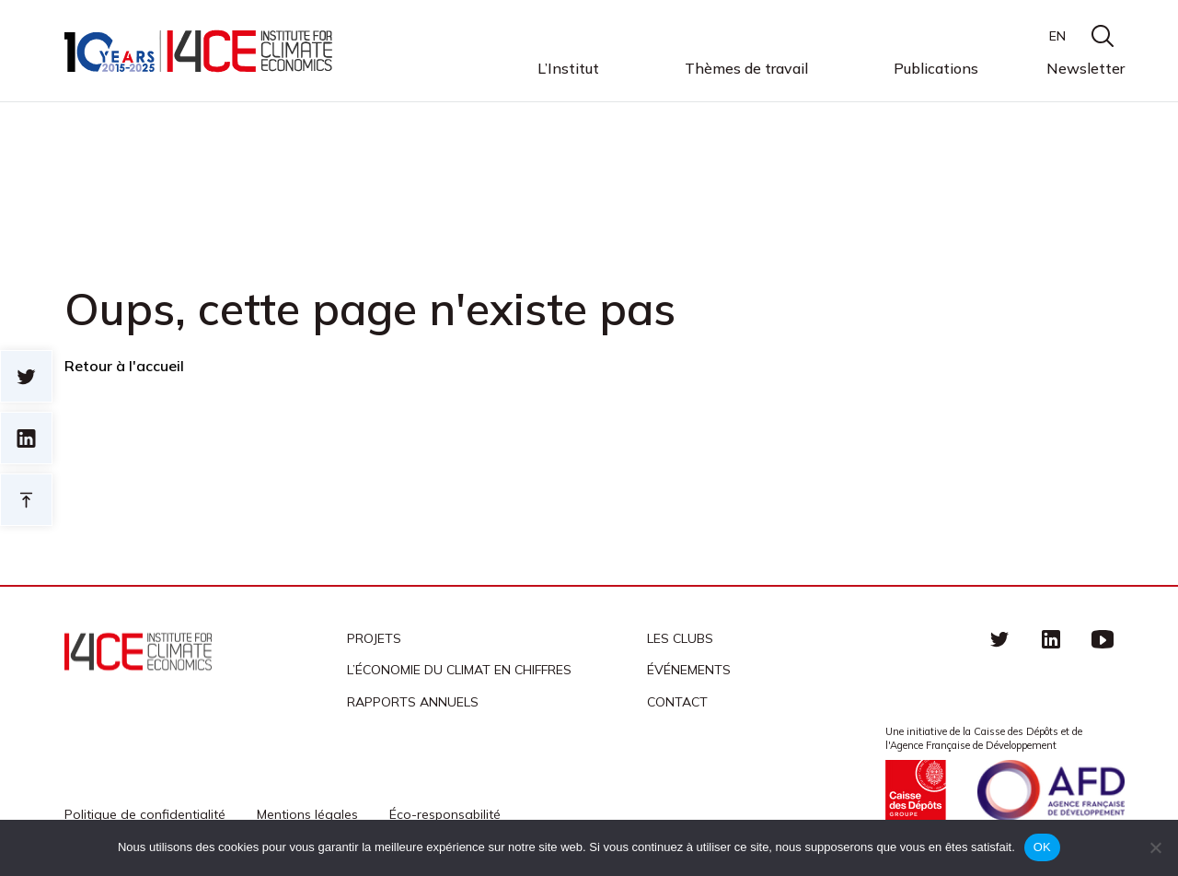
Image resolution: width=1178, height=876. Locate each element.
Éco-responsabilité (445, 814)
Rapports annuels (413, 702)
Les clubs (680, 638)
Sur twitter (26, 376)
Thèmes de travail (746, 69)
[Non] (1155, 847)
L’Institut (568, 69)
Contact (677, 702)
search (1102, 36)
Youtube (1102, 638)
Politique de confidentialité (144, 814)
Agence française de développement (1051, 790)
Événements (689, 669)
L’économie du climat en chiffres (459, 669)
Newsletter (1085, 68)
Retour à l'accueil (124, 365)
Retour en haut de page (26, 499)
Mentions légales (307, 814)
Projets (374, 638)
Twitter (999, 638)
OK (1042, 847)
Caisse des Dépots (915, 790)
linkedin (1051, 638)
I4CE (200, 51)
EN (1057, 36)
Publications (936, 68)
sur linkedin (26, 438)
